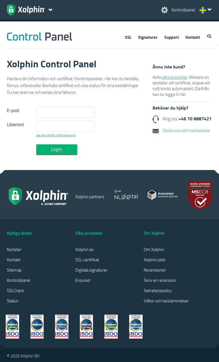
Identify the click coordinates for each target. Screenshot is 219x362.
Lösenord (15, 124)
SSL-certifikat (87, 259)
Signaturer (148, 37)
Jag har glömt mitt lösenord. (56, 135)
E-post (13, 110)
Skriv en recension (160, 280)
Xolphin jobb (154, 259)
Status (12, 301)
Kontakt (192, 37)
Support (171, 37)
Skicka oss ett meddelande (181, 130)
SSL (128, 37)
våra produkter (174, 77)
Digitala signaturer (91, 270)
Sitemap (14, 270)
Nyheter (14, 249)
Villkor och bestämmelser (166, 301)
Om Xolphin (154, 249)
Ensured (82, 280)
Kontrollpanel (18, 280)
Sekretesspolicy (158, 290)
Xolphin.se (84, 249)
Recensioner (155, 270)
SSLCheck (15, 290)
